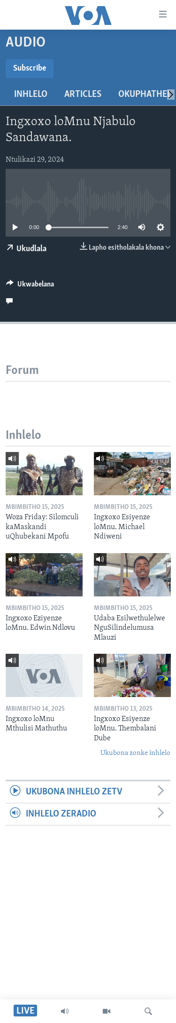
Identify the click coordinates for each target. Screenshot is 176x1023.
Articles (82, 94)
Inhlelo (30, 94)
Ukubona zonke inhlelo (135, 753)
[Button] (30, 286)
